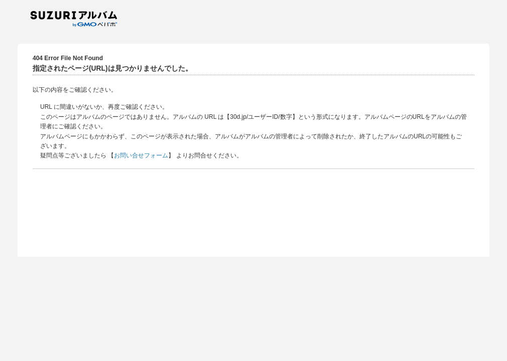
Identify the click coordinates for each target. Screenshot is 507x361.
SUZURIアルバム (77, 19)
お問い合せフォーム (141, 155)
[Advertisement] (253, 211)
